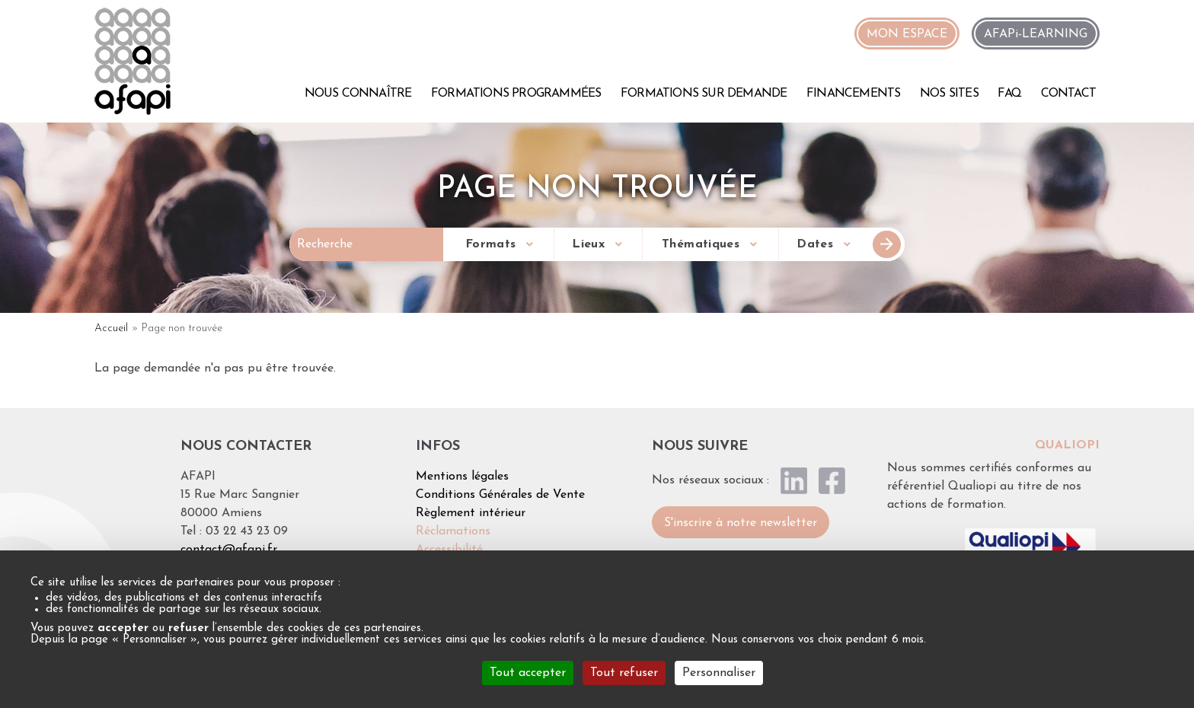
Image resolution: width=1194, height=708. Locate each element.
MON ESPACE (907, 34)
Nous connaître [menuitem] (358, 94)
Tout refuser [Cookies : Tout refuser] (624, 673)
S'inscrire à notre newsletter (740, 523)
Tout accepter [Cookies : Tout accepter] (528, 673)
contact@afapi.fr (228, 550)
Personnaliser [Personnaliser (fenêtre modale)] (718, 673)
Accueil (111, 328)
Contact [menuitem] (1068, 94)
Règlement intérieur (470, 513)
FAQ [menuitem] (1009, 94)
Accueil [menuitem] (279, 91)
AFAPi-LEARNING (1035, 34)
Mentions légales (462, 476)
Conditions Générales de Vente (500, 495)
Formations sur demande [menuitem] (704, 94)
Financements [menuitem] (853, 94)
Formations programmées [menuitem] (516, 94)
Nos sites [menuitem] (949, 94)
